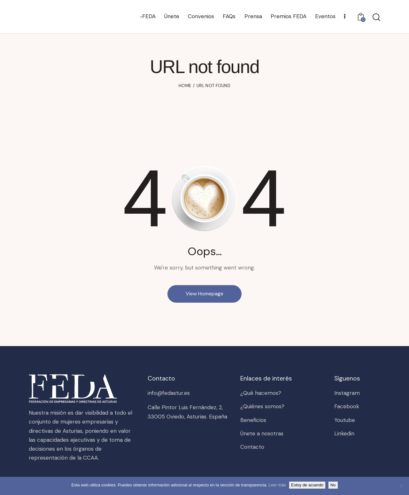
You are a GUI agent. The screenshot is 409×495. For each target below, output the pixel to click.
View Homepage (204, 293)
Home (185, 85)
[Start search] (376, 17)
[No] (401, 486)
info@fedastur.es (169, 392)
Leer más (277, 485)
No (333, 485)
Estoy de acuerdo (307, 485)
